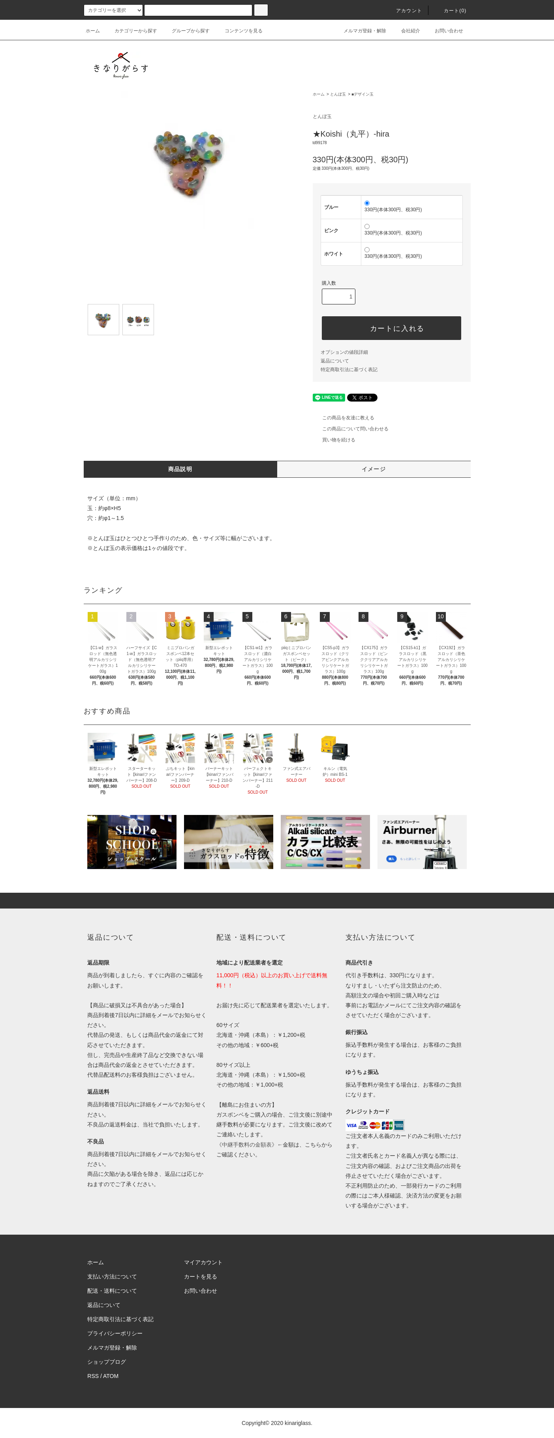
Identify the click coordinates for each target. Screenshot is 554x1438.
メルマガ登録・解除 (360, 31)
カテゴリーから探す (131, 31)
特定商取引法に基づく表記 (349, 369)
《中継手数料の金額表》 (246, 1144)
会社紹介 (406, 31)
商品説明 (180, 469)
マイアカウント (203, 1262)
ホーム (93, 31)
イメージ (374, 469)
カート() (450, 10)
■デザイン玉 (362, 94)
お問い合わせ (444, 31)
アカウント (404, 10)
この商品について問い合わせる (351, 429)
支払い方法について (112, 1276)
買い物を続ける (334, 440)
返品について (335, 361)
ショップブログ (106, 1362)
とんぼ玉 (338, 94)
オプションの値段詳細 (344, 352)
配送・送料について (112, 1291)
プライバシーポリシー (115, 1333)
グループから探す (186, 31)
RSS (93, 1376)
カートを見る (200, 1276)
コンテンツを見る (239, 31)
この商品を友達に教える (343, 418)
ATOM (110, 1376)
